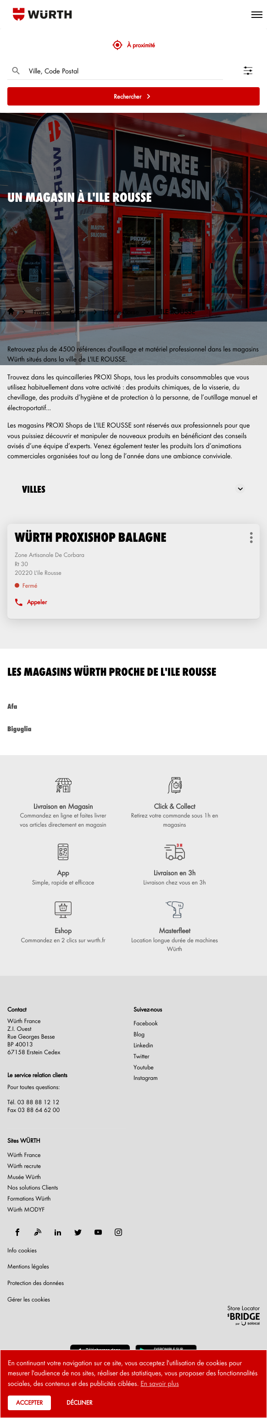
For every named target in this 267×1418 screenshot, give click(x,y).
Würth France (24, 1155)
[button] (256, 14)
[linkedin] (58, 1232)
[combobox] (123, 70)
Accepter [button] (29, 1403)
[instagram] (118, 1232)
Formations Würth (28, 1198)
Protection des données (35, 1283)
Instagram (146, 1078)
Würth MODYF (25, 1209)
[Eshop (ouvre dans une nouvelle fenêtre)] (63, 923)
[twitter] (78, 1232)
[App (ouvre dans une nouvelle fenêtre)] (63, 865)
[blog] (38, 1232)
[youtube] (98, 1232)
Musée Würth (24, 1177)
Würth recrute (24, 1166)
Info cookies (22, 1250)
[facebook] (17, 1232)
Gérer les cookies (28, 1299)
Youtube (144, 1067)
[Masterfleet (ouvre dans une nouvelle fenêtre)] (174, 927)
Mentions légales (28, 1266)
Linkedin (143, 1045)
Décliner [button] (79, 1403)
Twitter (142, 1056)
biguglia (133, 729)
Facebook (146, 1023)
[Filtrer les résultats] (252, 70)
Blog (139, 1034)
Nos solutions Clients (32, 1187)
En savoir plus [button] (159, 1383)
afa (133, 706)
